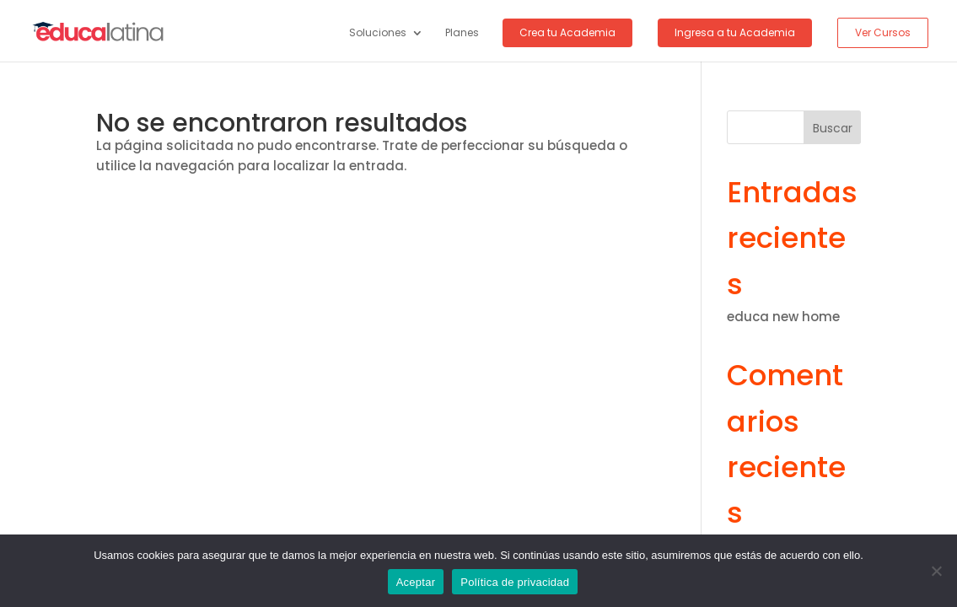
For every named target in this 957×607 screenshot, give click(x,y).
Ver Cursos (883, 32)
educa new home (783, 316)
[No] (935, 570)
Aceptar (416, 582)
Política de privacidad (514, 582)
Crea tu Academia (567, 32)
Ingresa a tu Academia (735, 32)
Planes (462, 33)
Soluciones (377, 33)
